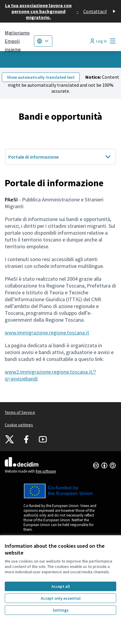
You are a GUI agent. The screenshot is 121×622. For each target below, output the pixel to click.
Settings (61, 610)
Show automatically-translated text (41, 77)
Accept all (60, 586)
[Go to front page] (17, 41)
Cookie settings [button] (19, 424)
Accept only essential (61, 598)
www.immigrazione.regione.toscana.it (47, 332)
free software (46, 471)
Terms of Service (20, 412)
